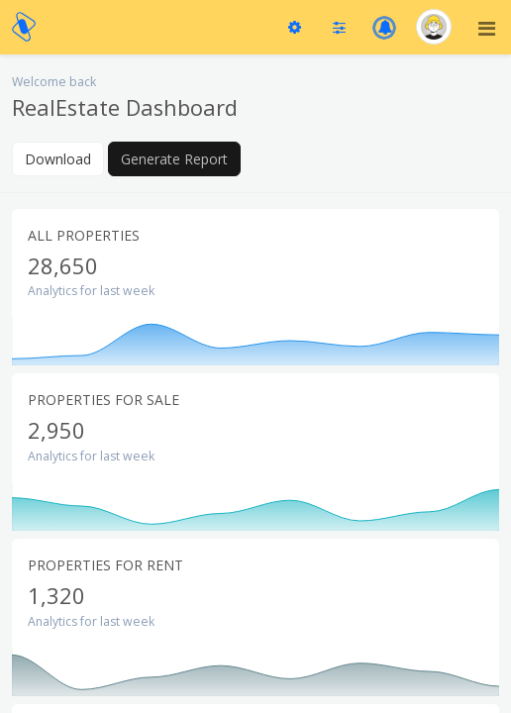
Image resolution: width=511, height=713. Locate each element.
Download (58, 159)
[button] (384, 27)
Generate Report (174, 159)
